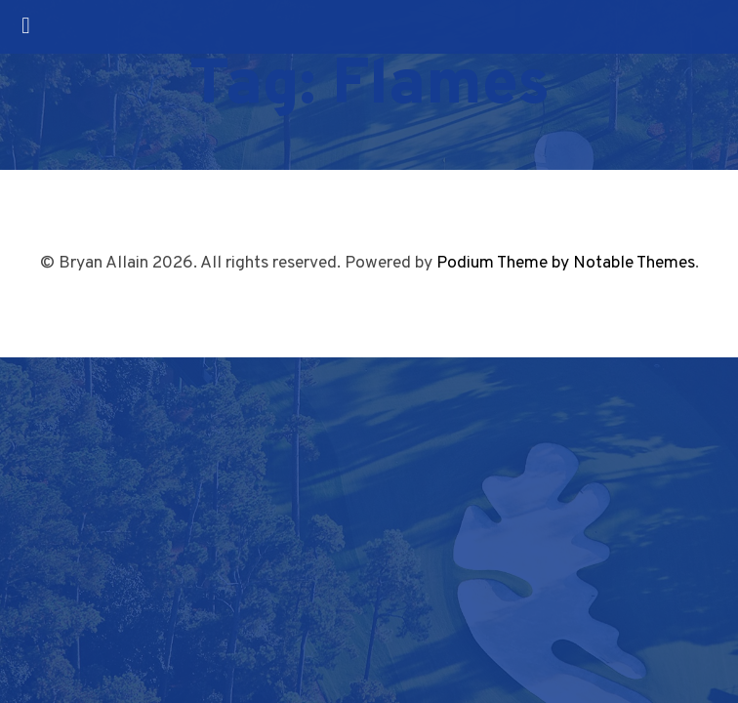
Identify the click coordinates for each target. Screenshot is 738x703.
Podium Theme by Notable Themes (565, 263)
